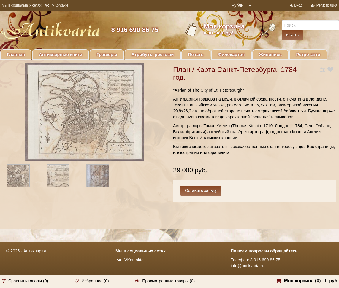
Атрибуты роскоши (153, 54)
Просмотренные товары (165, 281)
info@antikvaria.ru (247, 265)
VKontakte (56, 5)
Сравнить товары (25, 281)
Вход (298, 5)
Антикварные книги (60, 54)
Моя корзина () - (311, 280)
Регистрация (326, 5)
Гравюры (106, 54)
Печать (196, 54)
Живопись (270, 54)
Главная (16, 54)
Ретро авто (308, 54)
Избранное (92, 281)
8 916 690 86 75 (134, 30)
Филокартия (231, 54)
